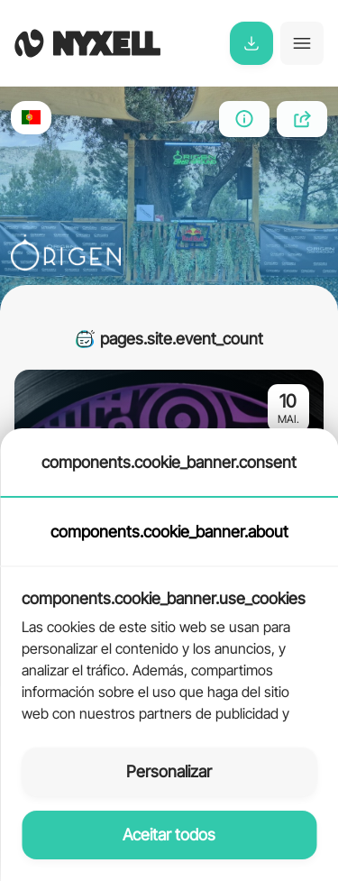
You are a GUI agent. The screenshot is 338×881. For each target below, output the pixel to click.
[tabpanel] (169, 646)
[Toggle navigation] (302, 43)
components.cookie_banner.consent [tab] (169, 462)
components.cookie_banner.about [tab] (169, 531)
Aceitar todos (169, 834)
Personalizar (169, 771)
